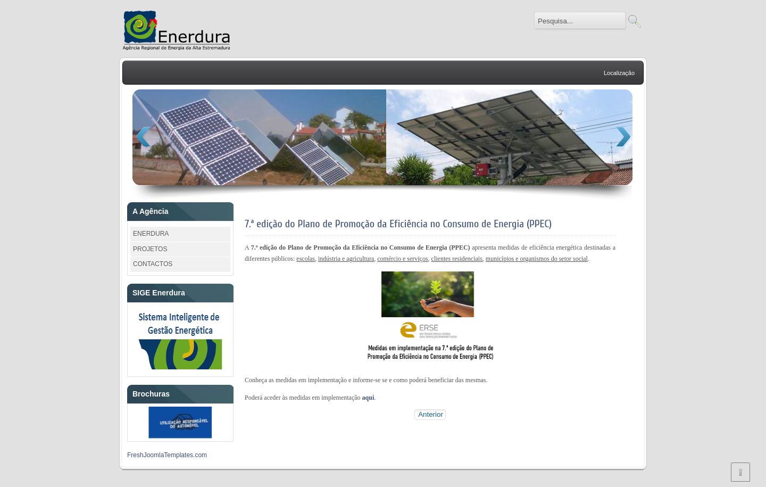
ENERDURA (151, 233)
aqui (368, 397)
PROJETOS (150, 249)
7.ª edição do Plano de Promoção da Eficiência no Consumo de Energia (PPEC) (398, 224)
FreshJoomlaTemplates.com (167, 455)
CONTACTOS (152, 264)
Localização (619, 73)
